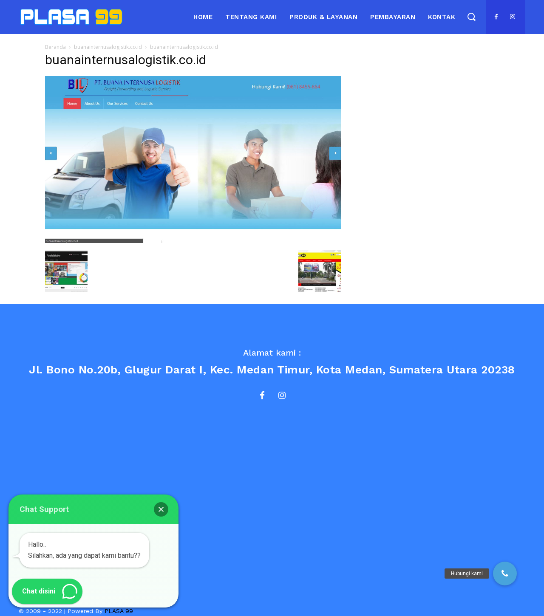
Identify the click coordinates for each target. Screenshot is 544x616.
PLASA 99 (119, 611)
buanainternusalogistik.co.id (108, 47)
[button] (471, 16)
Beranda (55, 47)
